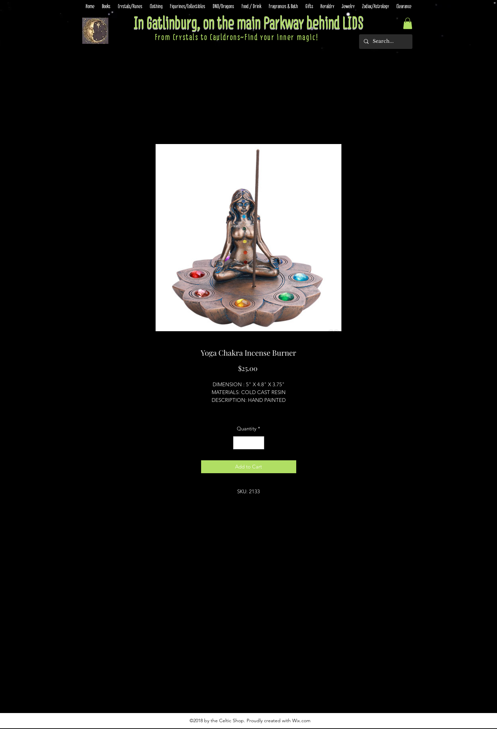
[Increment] (258, 443)
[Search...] (385, 41)
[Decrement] (238, 443)
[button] (407, 23)
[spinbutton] (248, 443)
